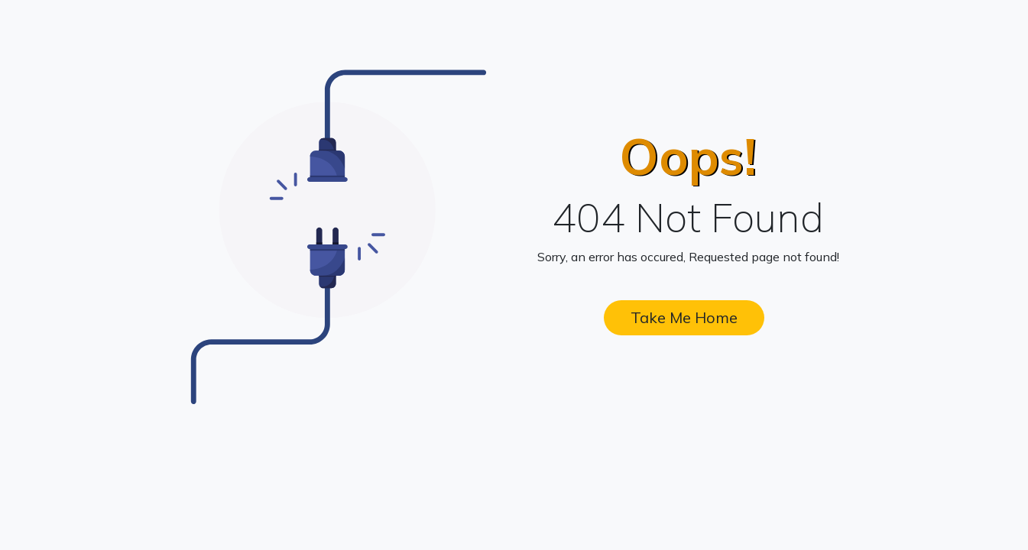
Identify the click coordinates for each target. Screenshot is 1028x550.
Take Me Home (684, 317)
